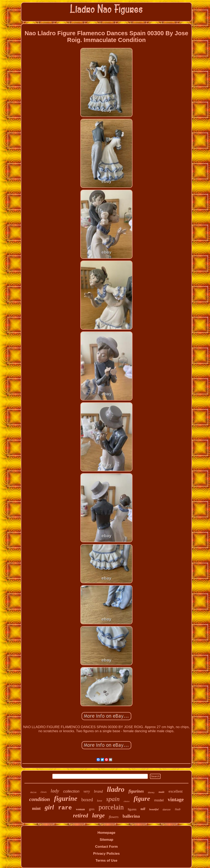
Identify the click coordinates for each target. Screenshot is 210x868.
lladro (115, 789)
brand (98, 791)
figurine (65, 798)
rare (65, 808)
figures (132, 809)
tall (142, 809)
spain (113, 798)
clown (43, 792)
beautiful (154, 809)
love (99, 800)
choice (127, 801)
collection (71, 791)
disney (151, 792)
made (161, 791)
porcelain (111, 807)
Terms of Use (106, 860)
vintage (176, 799)
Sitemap (106, 840)
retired (80, 815)
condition (39, 799)
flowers (114, 817)
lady (55, 790)
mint (36, 808)
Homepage (106, 833)
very (86, 791)
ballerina (131, 816)
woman (80, 809)
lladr (178, 809)
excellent (176, 791)
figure (142, 798)
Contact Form (106, 847)
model (159, 800)
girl (49, 807)
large (98, 815)
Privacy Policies (106, 854)
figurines (136, 791)
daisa (33, 792)
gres (92, 809)
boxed (87, 799)
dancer (167, 809)
